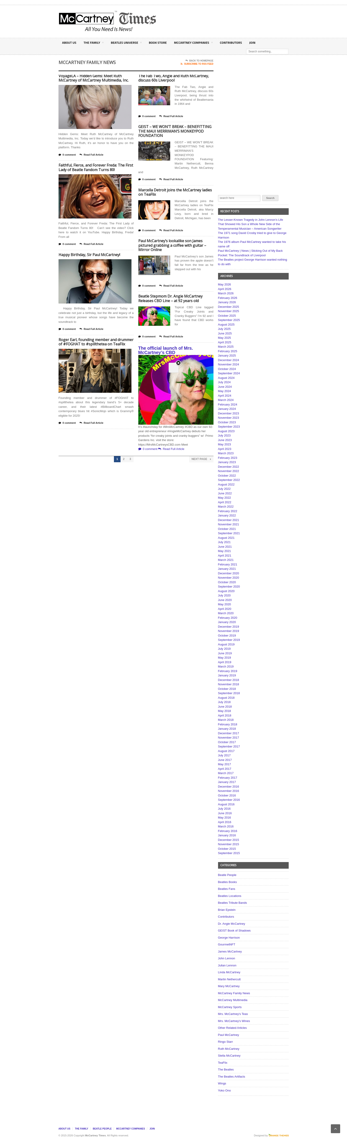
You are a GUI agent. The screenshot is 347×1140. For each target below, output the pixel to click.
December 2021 (228, 520)
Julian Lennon (227, 965)
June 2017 (225, 760)
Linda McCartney (229, 972)
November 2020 (228, 577)
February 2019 (227, 671)
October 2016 (227, 795)
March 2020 (226, 613)
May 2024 (224, 391)
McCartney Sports (230, 1007)
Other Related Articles (232, 1028)
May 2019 (224, 657)
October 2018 (227, 689)
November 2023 (228, 417)
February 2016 (227, 831)
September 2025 (229, 320)
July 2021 (224, 542)
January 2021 (227, 568)
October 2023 (227, 422)
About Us (69, 42)
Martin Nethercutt (229, 979)
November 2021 (228, 524)
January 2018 (227, 728)
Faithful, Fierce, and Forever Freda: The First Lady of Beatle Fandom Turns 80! (96, 167)
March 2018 (226, 719)
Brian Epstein (227, 909)
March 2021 (226, 560)
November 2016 (228, 791)
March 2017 (226, 773)
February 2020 (227, 617)
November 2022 (228, 471)
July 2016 (224, 808)
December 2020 (228, 573)
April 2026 (224, 289)
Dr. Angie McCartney (231, 923)
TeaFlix (222, 1062)
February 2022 (227, 511)
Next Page (201, 459)
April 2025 (224, 342)
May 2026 (224, 284)
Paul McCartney (228, 1035)
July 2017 (224, 755)
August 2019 (226, 644)
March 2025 (226, 346)
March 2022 (226, 506)
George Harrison (229, 937)
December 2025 (228, 306)
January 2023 (227, 462)
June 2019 (225, 653)
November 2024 (228, 364)
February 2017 (227, 777)
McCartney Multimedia (232, 1000)
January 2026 (227, 302)
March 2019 (226, 666)
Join (252, 42)
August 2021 (226, 537)
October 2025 (227, 315)
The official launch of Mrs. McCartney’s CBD (165, 350)
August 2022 (226, 484)
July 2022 (224, 488)
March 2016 (226, 826)
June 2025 (225, 333)
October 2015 (227, 848)
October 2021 (227, 529)
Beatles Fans (226, 889)
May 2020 (224, 604)
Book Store (158, 42)
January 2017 (227, 782)
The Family (93, 43)
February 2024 (227, 404)
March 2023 (226, 453)
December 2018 (228, 680)
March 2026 (226, 293)
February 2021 (227, 564)
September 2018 (229, 693)
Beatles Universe (126, 43)
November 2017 (228, 737)
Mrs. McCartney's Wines (234, 1021)
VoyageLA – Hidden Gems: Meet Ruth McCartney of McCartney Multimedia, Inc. (94, 78)
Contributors (231, 42)
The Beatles (226, 1069)
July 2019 (224, 648)
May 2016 (224, 817)
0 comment (67, 155)
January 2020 (227, 622)
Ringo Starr (225, 1041)
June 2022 (225, 493)
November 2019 (228, 631)
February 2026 (227, 298)
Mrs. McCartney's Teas (233, 1014)
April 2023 (224, 449)
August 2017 (226, 751)
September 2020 (229, 586)
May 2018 (224, 711)
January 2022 (227, 515)
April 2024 (224, 395)
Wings (222, 1083)
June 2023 (225, 440)
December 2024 (228, 360)
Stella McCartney (229, 1055)
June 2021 (225, 546)
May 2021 (224, 551)
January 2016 (227, 835)
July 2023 (224, 435)
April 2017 (224, 768)
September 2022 (229, 480)
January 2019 (227, 675)
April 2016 (224, 822)
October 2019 (227, 635)
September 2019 (229, 640)
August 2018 (226, 697)
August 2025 (226, 324)
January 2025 (227, 355)
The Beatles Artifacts (231, 1076)
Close (178, 77)
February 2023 (227, 458)
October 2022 (227, 475)
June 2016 (225, 813)
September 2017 (229, 746)
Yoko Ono (224, 1090)
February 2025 (227, 351)
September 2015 (229, 853)
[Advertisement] (218, 21)
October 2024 (227, 369)
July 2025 (224, 329)
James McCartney (230, 951)
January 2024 (227, 409)
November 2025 (228, 311)
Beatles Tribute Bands (232, 902)
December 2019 (228, 626)
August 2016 (226, 804)
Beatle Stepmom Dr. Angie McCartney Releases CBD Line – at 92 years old (170, 298)
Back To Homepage (199, 60)
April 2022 (224, 502)
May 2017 (224, 764)
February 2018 (227, 724)
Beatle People (227, 875)
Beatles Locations (230, 896)
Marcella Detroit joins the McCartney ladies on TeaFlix (175, 192)
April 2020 (224, 609)
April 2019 (224, 662)
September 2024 (229, 373)
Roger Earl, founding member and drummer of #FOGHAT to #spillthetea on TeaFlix (96, 342)
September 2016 (229, 799)
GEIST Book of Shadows (234, 930)
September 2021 (229, 533)
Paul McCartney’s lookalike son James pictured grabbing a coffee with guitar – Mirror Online (172, 245)
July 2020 (224, 595)
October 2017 (227, 742)
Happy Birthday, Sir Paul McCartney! (89, 254)
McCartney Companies (193, 43)
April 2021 (224, 555)
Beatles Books (227, 882)
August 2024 (226, 378)
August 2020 (226, 591)
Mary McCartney (229, 986)
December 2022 (228, 466)
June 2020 (225, 600)
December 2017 (228, 733)
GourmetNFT (226, 944)
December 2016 (228, 786)
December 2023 (228, 413)
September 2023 (229, 426)
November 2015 (228, 844)
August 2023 (226, 431)
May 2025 (224, 337)
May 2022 (224, 497)
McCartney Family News (234, 993)
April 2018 (224, 715)
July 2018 (224, 702)
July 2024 (224, 382)
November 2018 (228, 684)
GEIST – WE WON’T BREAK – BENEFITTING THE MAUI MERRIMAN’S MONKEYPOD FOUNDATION (174, 131)
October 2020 (227, 582)
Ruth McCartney (228, 1048)
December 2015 (228, 840)
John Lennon (226, 958)
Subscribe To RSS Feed (197, 64)
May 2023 (224, 444)
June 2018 (225, 706)
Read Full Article (91, 155)
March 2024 (226, 400)
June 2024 (225, 386)
